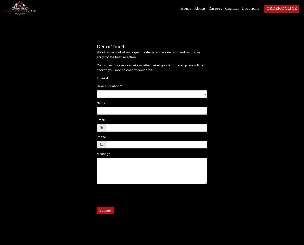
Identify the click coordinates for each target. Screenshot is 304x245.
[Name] (152, 111)
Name (101, 103)
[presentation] (126, 194)
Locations (250, 9)
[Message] (152, 171)
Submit (105, 210)
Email (101, 120)
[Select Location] (152, 94)
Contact (232, 9)
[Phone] (156, 144)
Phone (101, 137)
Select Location (108, 86)
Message (103, 154)
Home (185, 9)
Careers (215, 9)
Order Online (281, 9)
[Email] (156, 128)
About (199, 9)
